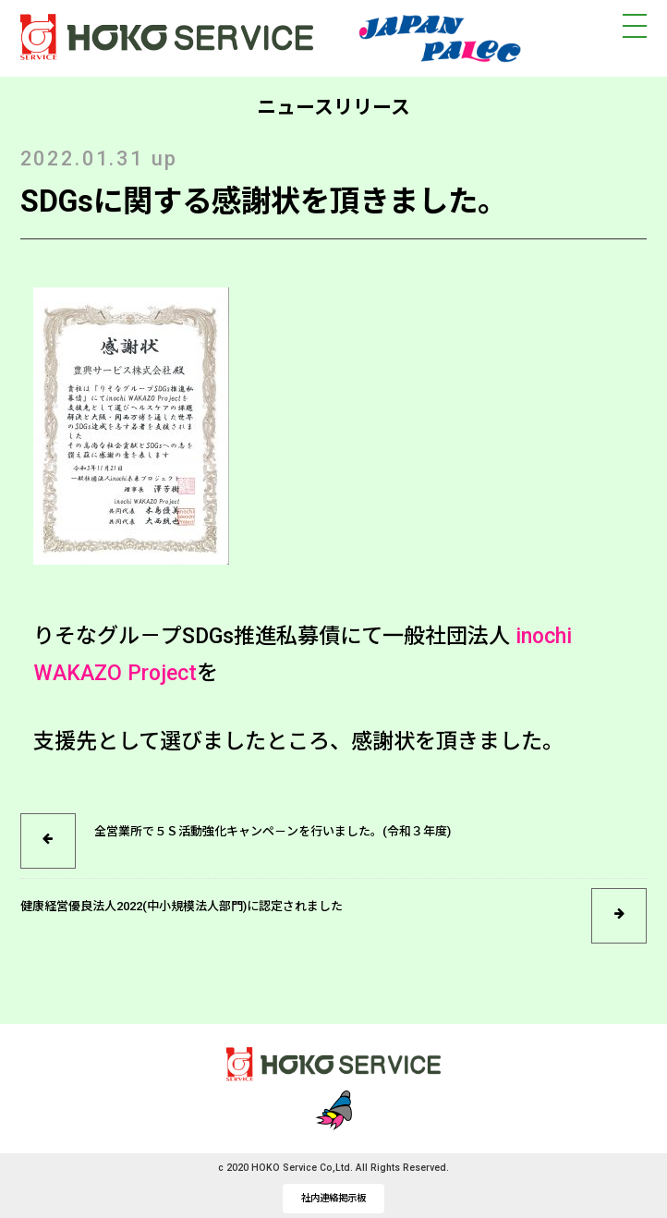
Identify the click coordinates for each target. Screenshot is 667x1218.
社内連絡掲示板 (333, 1198)
